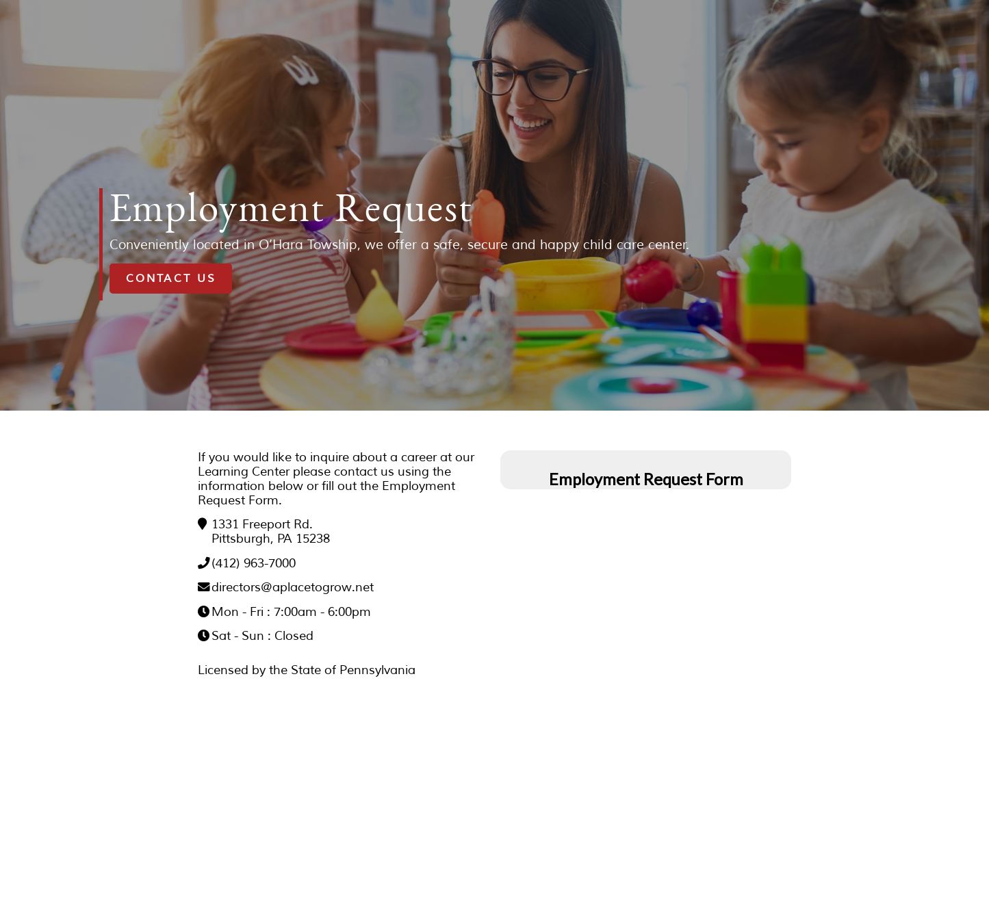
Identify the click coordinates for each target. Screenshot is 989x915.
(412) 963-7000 (253, 563)
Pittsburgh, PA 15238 (270, 538)
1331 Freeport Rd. (262, 524)
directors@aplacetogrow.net (292, 587)
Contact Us (171, 278)
